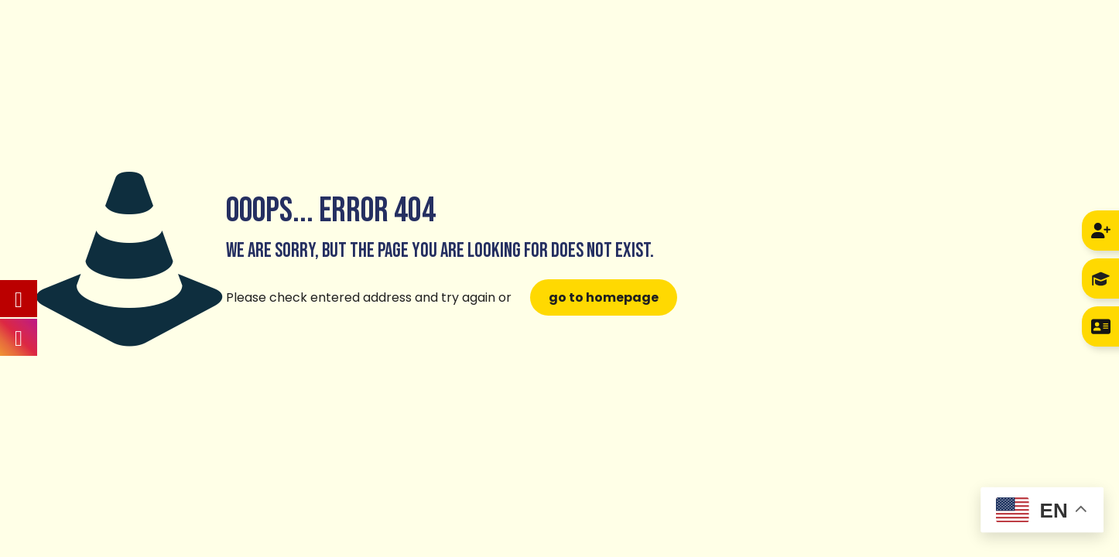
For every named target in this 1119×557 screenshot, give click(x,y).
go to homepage (604, 297)
